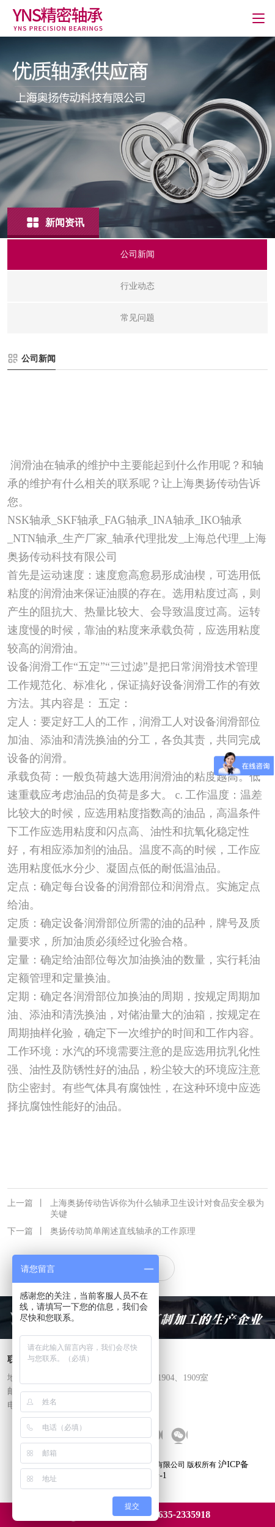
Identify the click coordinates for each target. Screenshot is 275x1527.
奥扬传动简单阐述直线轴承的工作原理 (101, 1231)
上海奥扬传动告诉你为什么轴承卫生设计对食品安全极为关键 (135, 1208)
